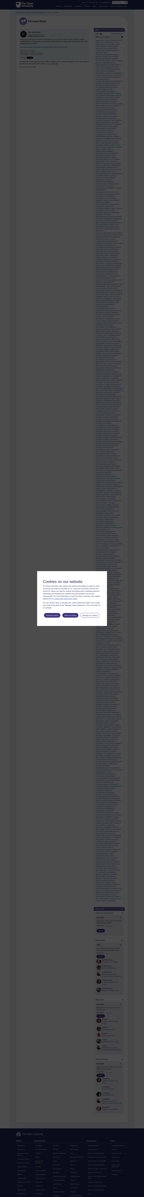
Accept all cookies (52, 615)
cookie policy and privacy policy (65, 599)
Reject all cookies (70, 615)
